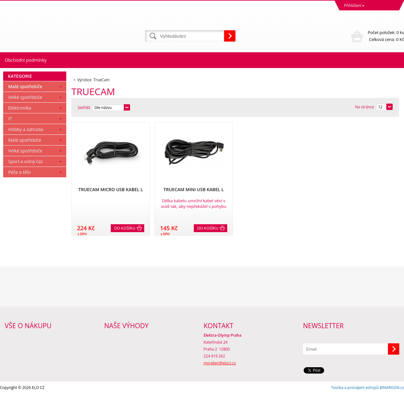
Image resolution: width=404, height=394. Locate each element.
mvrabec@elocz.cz (220, 363)
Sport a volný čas (25, 161)
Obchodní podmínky (26, 60)
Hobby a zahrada (25, 129)
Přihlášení (352, 5)
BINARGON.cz (392, 387)
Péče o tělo (19, 172)
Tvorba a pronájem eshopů (355, 387)
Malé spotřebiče (25, 86)
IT (10, 119)
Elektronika (19, 108)
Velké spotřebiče (25, 97)
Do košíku (124, 228)
